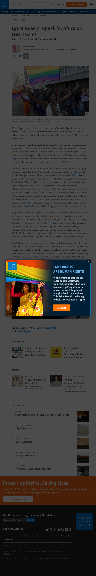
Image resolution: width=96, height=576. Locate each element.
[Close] (89, 261)
